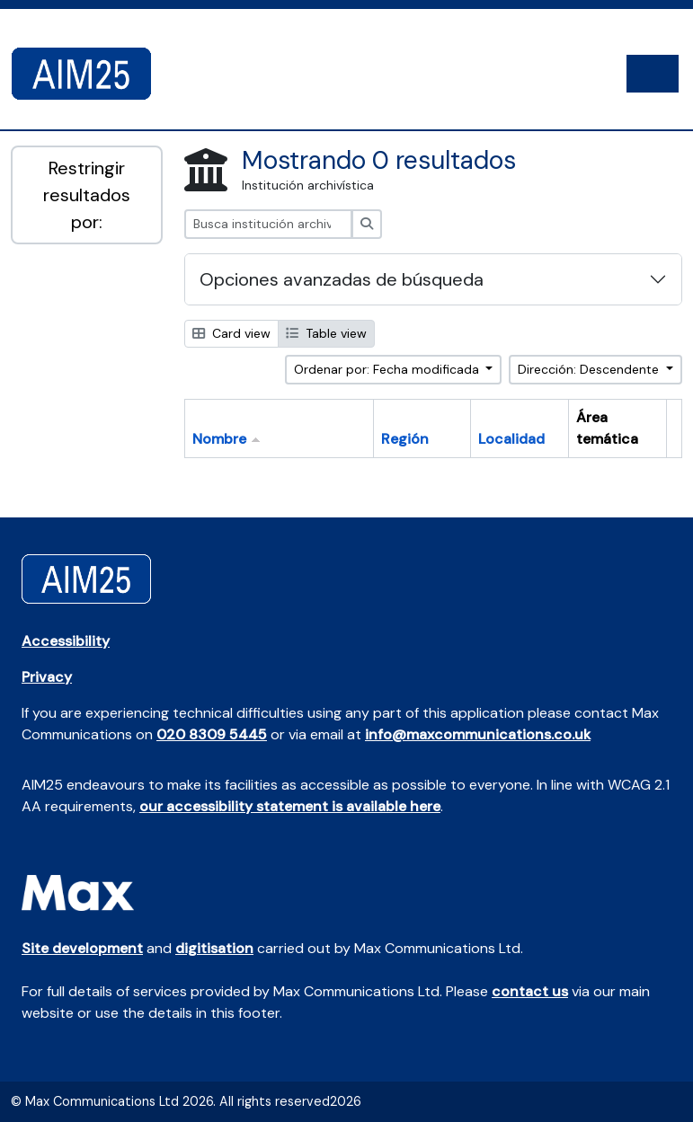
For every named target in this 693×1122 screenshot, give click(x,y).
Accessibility (66, 641)
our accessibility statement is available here (289, 806)
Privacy (47, 676)
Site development (82, 948)
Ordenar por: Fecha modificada (388, 369)
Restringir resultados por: (86, 195)
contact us (530, 991)
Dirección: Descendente (590, 369)
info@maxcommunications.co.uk (478, 734)
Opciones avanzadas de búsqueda (342, 279)
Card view (231, 333)
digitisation (214, 948)
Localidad (511, 438)
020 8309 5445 (211, 734)
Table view (326, 333)
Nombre (219, 438)
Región (405, 438)
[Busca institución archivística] (268, 224)
